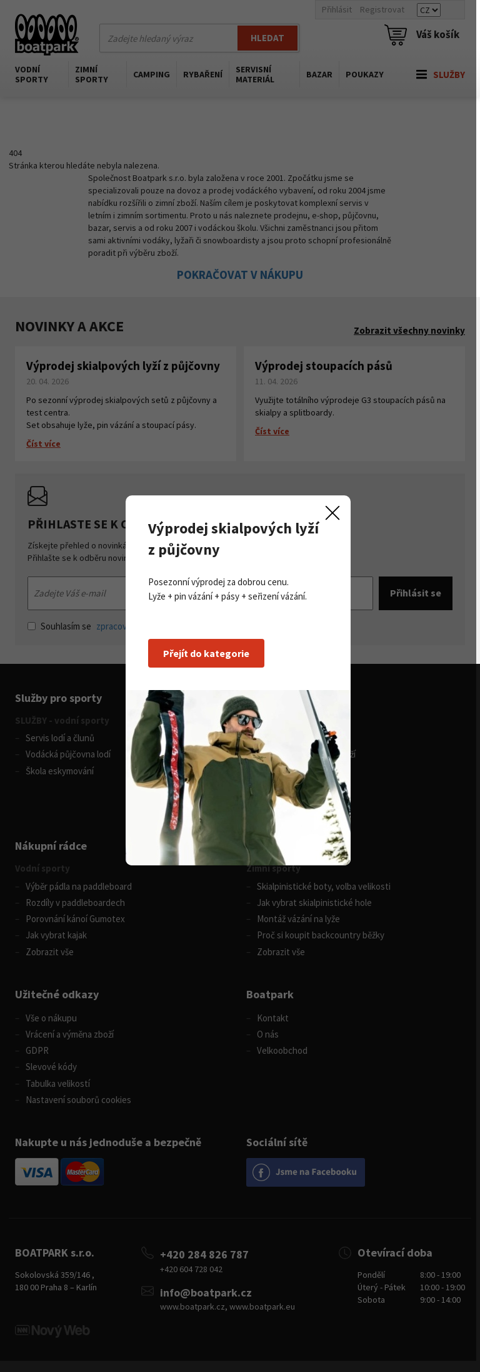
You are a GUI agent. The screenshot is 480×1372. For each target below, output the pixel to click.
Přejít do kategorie (208, 659)
